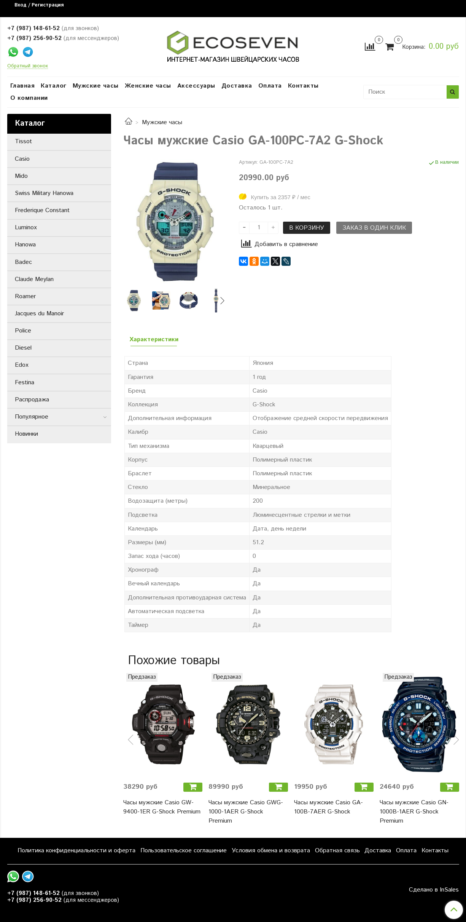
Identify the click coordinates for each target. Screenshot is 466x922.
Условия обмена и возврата (271, 850)
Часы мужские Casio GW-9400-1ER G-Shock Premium (161, 807)
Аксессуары (196, 85)
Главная (22, 85)
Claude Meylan (34, 279)
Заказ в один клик (374, 228)
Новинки (26, 434)
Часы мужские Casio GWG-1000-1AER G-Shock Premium (245, 811)
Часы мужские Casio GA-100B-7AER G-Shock (328, 807)
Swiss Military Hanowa (44, 193)
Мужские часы (96, 85)
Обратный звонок (27, 66)
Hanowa (25, 244)
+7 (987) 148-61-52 (33, 28)
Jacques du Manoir (39, 313)
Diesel (23, 348)
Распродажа (32, 399)
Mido (21, 176)
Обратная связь (337, 850)
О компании (29, 98)
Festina (24, 382)
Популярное (31, 416)
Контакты (303, 85)
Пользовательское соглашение (183, 850)
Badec (23, 262)
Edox (22, 365)
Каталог (54, 85)
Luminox (26, 227)
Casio (22, 159)
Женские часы (148, 85)
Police (23, 330)
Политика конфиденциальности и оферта (76, 850)
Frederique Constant (42, 210)
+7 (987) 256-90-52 (34, 38)
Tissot (23, 141)
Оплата (270, 85)
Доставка (236, 85)
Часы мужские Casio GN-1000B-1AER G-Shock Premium (414, 811)
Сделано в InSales (434, 890)
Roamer (25, 296)
